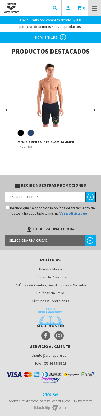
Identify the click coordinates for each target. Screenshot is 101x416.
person (68, 8)
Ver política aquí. (74, 213)
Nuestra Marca (50, 269)
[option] (50, 108)
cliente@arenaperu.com (50, 355)
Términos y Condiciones (50, 301)
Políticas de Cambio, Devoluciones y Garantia (50, 285)
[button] (6, 110)
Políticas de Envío (50, 293)
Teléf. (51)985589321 (50, 363)
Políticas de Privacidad (50, 277)
